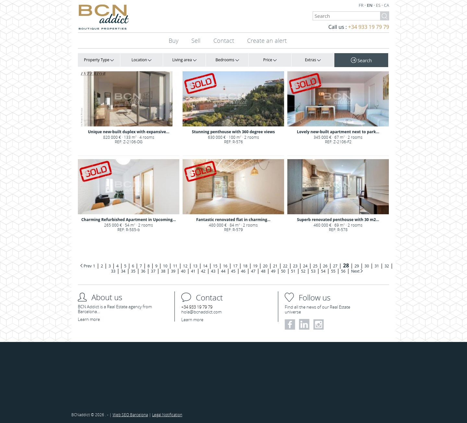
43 (213, 271)
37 (153, 271)
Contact (223, 40)
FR (362, 5)
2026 (100, 414)
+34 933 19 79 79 (368, 26)
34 (123, 271)
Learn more (89, 319)
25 (315, 266)
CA (386, 5)
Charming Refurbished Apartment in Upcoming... (128, 219)
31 (377, 266)
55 (333, 271)
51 (293, 271)
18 (245, 266)
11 (175, 266)
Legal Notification (167, 414)
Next (355, 271)
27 (335, 266)
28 (346, 265)
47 (253, 271)
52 (303, 271)
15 (215, 266)
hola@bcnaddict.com (201, 312)
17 (235, 266)
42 (203, 271)
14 (205, 266)
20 (265, 266)
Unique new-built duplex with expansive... (128, 132)
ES (379, 5)
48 (263, 271)
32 (387, 266)
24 (305, 266)
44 (223, 271)
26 (325, 266)
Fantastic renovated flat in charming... (233, 219)
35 (133, 271)
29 (356, 266)
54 (323, 271)
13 (195, 266)
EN (370, 5)
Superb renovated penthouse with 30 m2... (338, 219)
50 (283, 271)
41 (193, 271)
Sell (195, 40)
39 (173, 271)
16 (225, 266)
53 (313, 271)
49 (273, 271)
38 (163, 271)
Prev (88, 266)
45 (233, 271)
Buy (173, 40)
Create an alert (267, 40)
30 (367, 266)
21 (275, 266)
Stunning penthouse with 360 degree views (233, 132)
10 (165, 266)
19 (255, 266)
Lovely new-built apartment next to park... (338, 132)
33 (113, 271)
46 (243, 271)
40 (183, 271)
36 (143, 271)
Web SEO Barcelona (130, 414)
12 (185, 266)
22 (285, 266)
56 (343, 271)
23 (295, 266)
